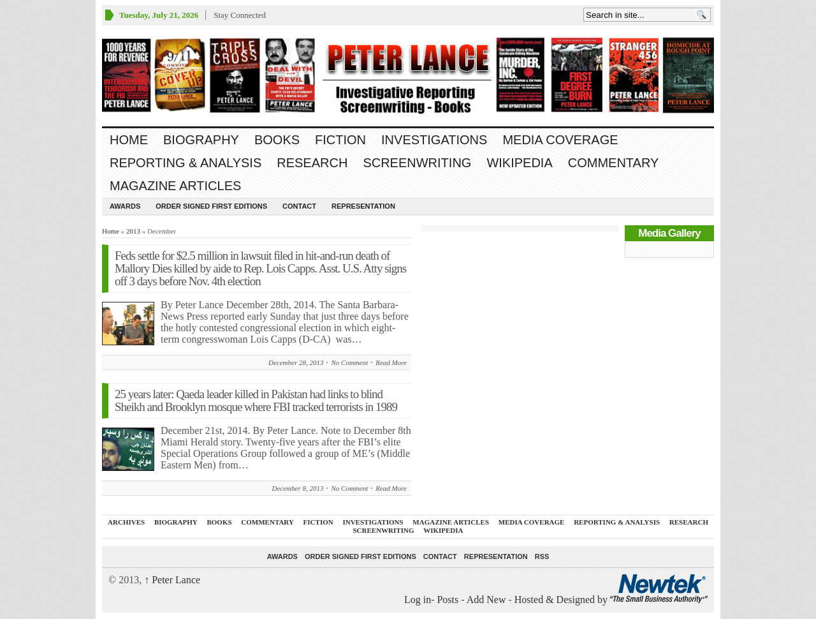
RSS (542, 556)
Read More (391, 362)
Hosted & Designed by (562, 599)
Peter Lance (172, 579)
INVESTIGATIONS (434, 140)
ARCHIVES (126, 522)
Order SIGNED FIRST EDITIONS (211, 206)
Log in (417, 599)
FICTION (340, 140)
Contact (299, 206)
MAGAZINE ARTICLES (175, 186)
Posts (447, 599)
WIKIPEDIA (519, 163)
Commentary (613, 163)
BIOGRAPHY (201, 140)
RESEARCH (312, 163)
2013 (133, 231)
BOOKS (277, 140)
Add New (486, 599)
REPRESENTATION (363, 206)
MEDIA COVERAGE (560, 140)
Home (129, 140)
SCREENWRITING (417, 163)
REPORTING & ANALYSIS (185, 163)
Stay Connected (240, 15)
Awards (125, 206)
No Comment (349, 362)
